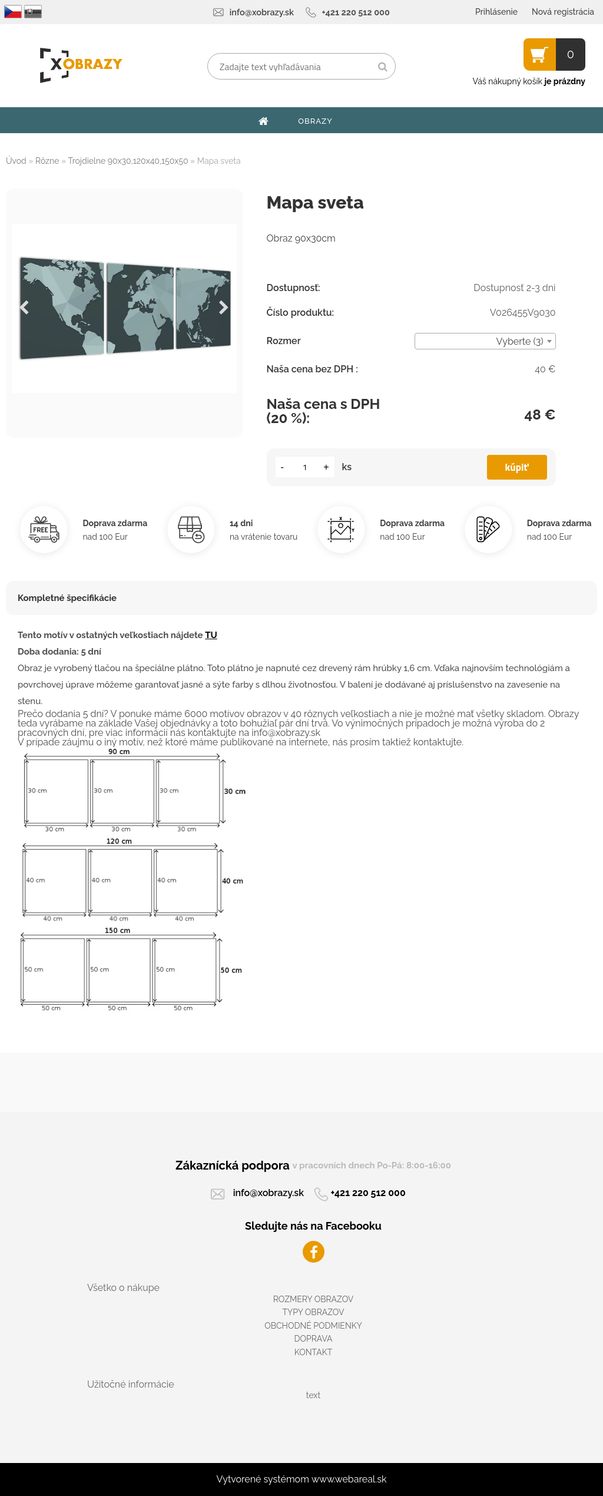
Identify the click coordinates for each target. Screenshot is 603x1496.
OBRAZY (315, 121)
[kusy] (305, 467)
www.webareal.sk (349, 1479)
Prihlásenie (496, 11)
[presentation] (24, 308)
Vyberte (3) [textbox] (520, 341)
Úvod (16, 161)
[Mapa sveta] (124, 308)
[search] (382, 67)
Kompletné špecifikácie (67, 598)
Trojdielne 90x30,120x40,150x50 (128, 161)
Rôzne (47, 161)
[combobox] (485, 341)
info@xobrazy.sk (262, 12)
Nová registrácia (563, 11)
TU (211, 635)
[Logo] (81, 65)
